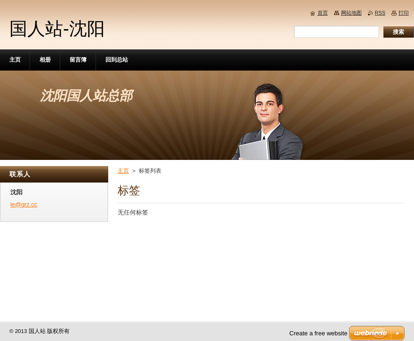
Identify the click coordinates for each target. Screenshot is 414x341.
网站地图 (351, 13)
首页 (323, 13)
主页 (123, 171)
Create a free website (318, 333)
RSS (380, 13)
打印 (403, 13)
